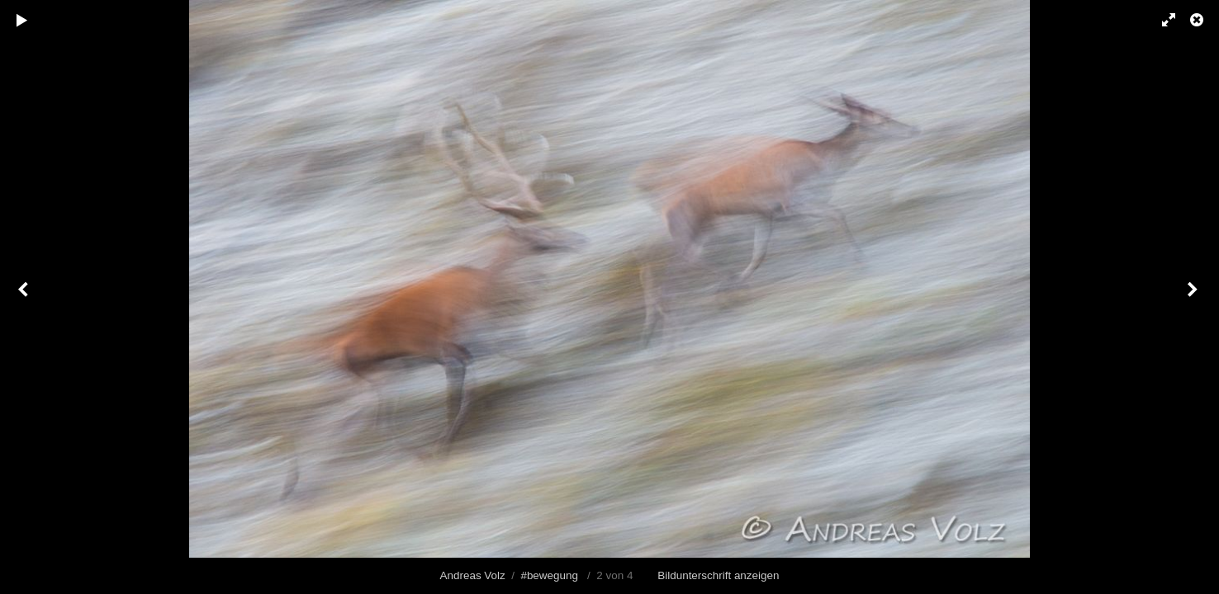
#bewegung (549, 575)
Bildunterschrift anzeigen (718, 575)
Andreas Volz (472, 575)
